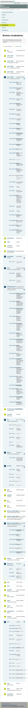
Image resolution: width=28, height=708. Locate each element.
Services (4, 27)
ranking (13, 190)
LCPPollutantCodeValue (13, 323)
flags (12, 428)
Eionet (7, 9)
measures (13, 118)
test (8, 622)
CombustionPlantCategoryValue (13, 293)
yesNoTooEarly (13, 225)
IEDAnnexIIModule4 (11, 523)
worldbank (10, 694)
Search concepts (19, 46)
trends (12, 211)
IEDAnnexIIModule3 (11, 516)
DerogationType (13, 534)
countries (13, 98)
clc (12, 568)
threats (12, 206)
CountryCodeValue (13, 301)
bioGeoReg (13, 87)
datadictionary (11, 251)
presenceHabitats (13, 163)
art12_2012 (10, 55)
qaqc (12, 186)
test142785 (13, 654)
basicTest (13, 625)
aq (8, 50)
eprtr (8, 268)
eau (12, 635)
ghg (8, 489)
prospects (13, 182)
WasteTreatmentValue (13, 402)
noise (8, 606)
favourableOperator (13, 103)
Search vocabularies (8, 46)
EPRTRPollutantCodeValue (13, 308)
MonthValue (13, 353)
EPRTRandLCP (11, 286)
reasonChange (13, 195)
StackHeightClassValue (13, 385)
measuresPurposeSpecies (13, 138)
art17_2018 (10, 77)
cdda (8, 242)
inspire (9, 558)
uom (8, 683)
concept (13, 469)
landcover (10, 563)
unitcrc (12, 445)
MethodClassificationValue (13, 339)
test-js (12, 650)
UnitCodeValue (13, 388)
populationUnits (13, 153)
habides (9, 495)
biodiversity (10, 238)
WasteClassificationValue (13, 396)
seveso (9, 616)
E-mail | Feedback (6, 703)
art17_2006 (10, 66)
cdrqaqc (13, 92)
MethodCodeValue (13, 345)
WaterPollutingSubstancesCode (13, 552)
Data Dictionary (12, 9)
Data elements (5, 20)
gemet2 (9, 465)
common (9, 245)
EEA (8, 1)
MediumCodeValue (13, 333)
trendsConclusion (13, 214)
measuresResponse (13, 144)
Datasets (4, 14)
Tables (3, 17)
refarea (12, 437)
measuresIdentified (13, 123)
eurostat (9, 414)
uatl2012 (13, 576)
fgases (9, 452)
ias (8, 500)
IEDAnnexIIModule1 (11, 511)
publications (10, 611)
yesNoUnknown (13, 230)
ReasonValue (13, 376)
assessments (13, 82)
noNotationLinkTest (13, 647)
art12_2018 (10, 61)
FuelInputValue (13, 316)
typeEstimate (13, 220)
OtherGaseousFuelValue (13, 358)
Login (17, 3)
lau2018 (9, 590)
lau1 (8, 582)
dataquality (10, 256)
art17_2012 (10, 71)
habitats (13, 109)
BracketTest (13, 628)
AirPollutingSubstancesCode (13, 530)
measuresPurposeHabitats (13, 133)
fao (8, 419)
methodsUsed (13, 149)
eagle (12, 572)
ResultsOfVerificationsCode (13, 539)
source (12, 477)
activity (12, 273)
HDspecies (13, 114)
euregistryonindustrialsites (11, 409)
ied (8, 505)
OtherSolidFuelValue (13, 367)
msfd (8, 600)
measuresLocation (13, 128)
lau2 (8, 586)
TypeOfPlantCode (13, 544)
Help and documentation (7, 12)
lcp (8, 595)
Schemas (4, 22)
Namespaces (5, 30)
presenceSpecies (13, 169)
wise (8, 688)
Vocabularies (5, 25)
